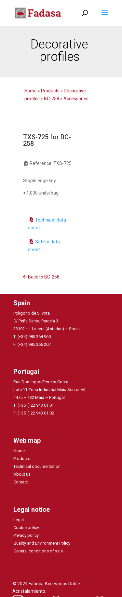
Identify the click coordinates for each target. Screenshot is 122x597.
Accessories (75, 98)
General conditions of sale (38, 551)
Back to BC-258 (41, 276)
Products (50, 90)
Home (31, 90)
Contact (20, 482)
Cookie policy (26, 527)
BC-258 (51, 98)
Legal (18, 519)
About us (22, 474)
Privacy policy (26, 535)
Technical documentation (37, 466)
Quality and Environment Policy (41, 543)
